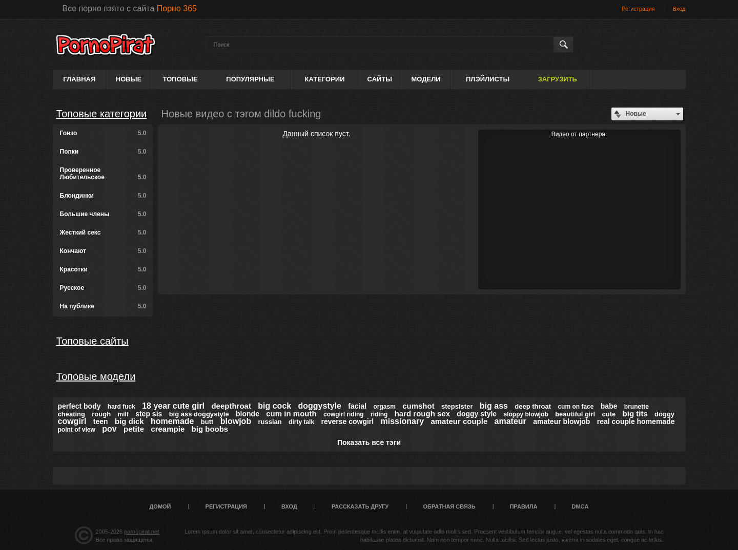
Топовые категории (101, 113)
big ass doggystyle (199, 414)
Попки (103, 151)
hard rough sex (422, 413)
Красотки (103, 269)
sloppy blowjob (525, 414)
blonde (247, 414)
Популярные (250, 79)
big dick (129, 421)
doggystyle (319, 405)
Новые (128, 79)
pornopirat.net (141, 531)
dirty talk (301, 422)
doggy (664, 414)
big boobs (210, 429)
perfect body (79, 406)
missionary (402, 421)
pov (109, 429)
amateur (510, 421)
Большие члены (103, 214)
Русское (103, 287)
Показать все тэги (369, 442)
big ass (494, 405)
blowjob (235, 421)
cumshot (418, 405)
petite (134, 429)
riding (379, 414)
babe (609, 406)
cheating (71, 414)
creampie (167, 429)
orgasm (384, 406)
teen (100, 421)
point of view (76, 429)
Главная (79, 79)
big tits (635, 413)
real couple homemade (636, 421)
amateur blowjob (561, 421)
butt (207, 422)
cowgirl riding (343, 414)
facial (357, 406)
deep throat (533, 406)
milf (122, 414)
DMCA (579, 506)
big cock (274, 405)
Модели (425, 79)
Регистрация (638, 9)
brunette (636, 406)
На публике (103, 306)
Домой (160, 506)
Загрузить (557, 79)
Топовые (180, 79)
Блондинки (103, 195)
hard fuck (121, 406)
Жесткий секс (103, 232)
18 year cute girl (173, 405)
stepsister (457, 406)
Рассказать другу (360, 506)
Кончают (103, 251)
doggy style (477, 414)
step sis (148, 414)
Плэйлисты (487, 79)
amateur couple (458, 421)
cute (609, 414)
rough (101, 414)
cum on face (575, 406)
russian (270, 422)
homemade (172, 421)
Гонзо (103, 133)
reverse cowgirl (347, 421)
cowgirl (72, 421)
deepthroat (231, 405)
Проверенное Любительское (103, 173)
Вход (679, 9)
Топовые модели (96, 376)
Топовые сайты (92, 341)
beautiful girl (575, 414)
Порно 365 (177, 8)
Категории (325, 79)
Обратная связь (449, 506)
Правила (524, 506)
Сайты (379, 79)
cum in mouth (291, 413)
